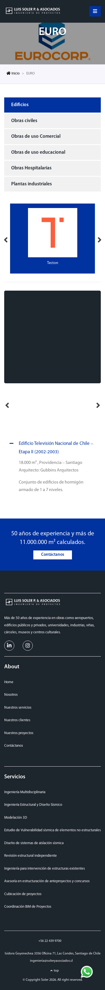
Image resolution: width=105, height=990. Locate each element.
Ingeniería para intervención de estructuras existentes (44, 868)
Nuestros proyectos (18, 733)
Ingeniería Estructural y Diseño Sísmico (33, 805)
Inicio (13, 73)
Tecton (52, 263)
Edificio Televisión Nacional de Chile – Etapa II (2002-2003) (50, 447)
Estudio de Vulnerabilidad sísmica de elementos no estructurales (52, 830)
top (56, 970)
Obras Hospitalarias (31, 168)
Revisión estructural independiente (30, 856)
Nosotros (11, 695)
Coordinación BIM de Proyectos (27, 907)
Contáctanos (52, 555)
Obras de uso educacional (38, 152)
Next (99, 238)
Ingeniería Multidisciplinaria (24, 792)
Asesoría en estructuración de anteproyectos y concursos (47, 881)
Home (8, 682)
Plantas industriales (31, 184)
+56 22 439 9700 (49, 941)
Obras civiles (24, 120)
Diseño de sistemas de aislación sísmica (34, 843)
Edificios (20, 104)
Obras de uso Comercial (35, 136)
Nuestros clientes (17, 720)
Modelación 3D (15, 817)
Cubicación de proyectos (22, 894)
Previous (5, 238)
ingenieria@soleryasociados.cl (51, 961)
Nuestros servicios (17, 707)
